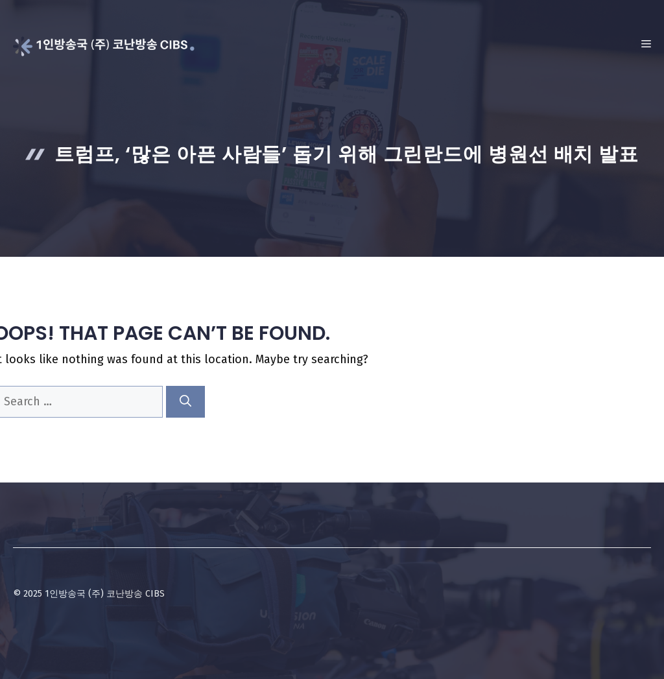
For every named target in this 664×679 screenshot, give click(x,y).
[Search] (185, 402)
